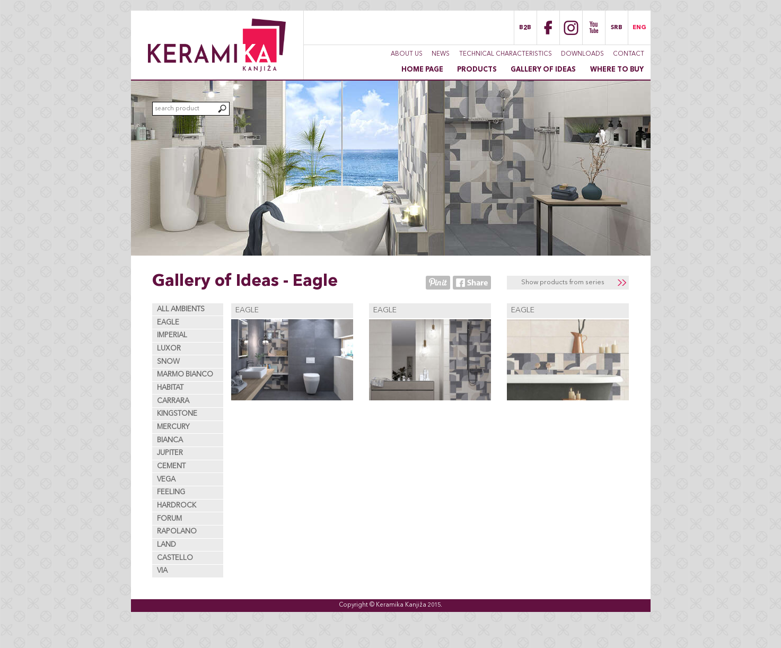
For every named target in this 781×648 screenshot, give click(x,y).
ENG (639, 27)
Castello (175, 558)
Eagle (168, 322)
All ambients (181, 309)
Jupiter (170, 453)
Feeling (171, 492)
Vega (166, 479)
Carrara (173, 401)
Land (166, 544)
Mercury (173, 427)
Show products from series (562, 282)
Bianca (170, 440)
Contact (628, 54)
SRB (616, 27)
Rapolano (177, 531)
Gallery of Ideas (543, 69)
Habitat (170, 387)
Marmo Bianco (185, 374)
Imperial (172, 335)
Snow (168, 361)
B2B (525, 27)
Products (477, 69)
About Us (407, 54)
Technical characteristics (505, 54)
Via (162, 570)
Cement (171, 466)
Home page (422, 69)
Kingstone (177, 413)
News (441, 54)
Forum (169, 518)
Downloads (582, 54)
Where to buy (617, 69)
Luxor (169, 348)
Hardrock (176, 505)
